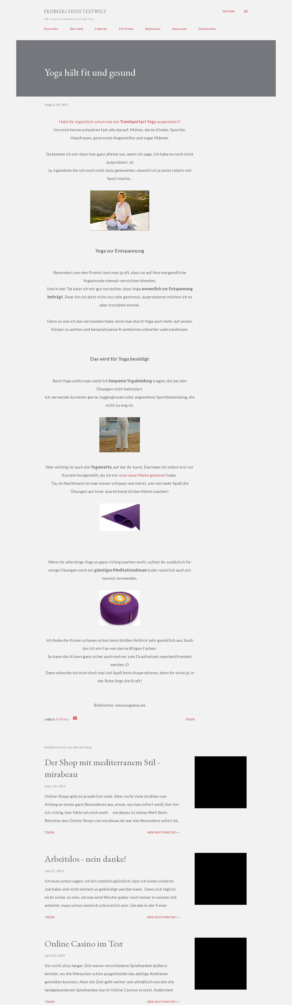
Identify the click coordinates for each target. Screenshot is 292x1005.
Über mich (76, 28)
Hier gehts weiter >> (163, 832)
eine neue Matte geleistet (142, 475)
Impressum (179, 28)
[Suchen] (228, 11)
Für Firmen (126, 28)
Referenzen (152, 28)
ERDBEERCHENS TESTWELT (75, 11)
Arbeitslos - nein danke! (85, 858)
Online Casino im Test (84, 943)
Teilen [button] (190, 719)
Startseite (51, 28)
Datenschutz (207, 28)
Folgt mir (101, 28)
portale (62, 719)
